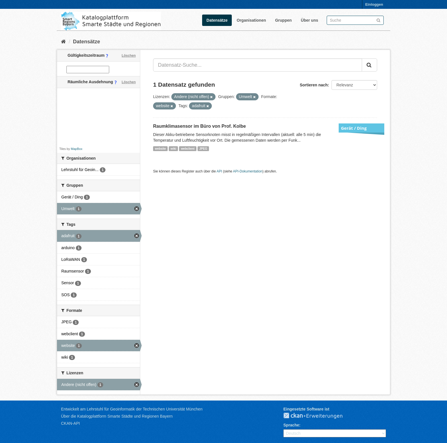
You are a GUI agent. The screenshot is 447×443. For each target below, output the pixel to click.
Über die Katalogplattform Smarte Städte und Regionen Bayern (116, 416)
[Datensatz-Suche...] (257, 65)
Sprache (291, 425)
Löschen (129, 56)
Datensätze (216, 20)
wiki (173, 148)
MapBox (76, 149)
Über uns (309, 20)
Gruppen (283, 20)
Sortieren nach (314, 85)
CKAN (317, 415)
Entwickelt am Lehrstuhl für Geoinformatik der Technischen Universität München (131, 409)
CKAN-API (70, 423)
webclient (188, 148)
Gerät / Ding (354, 128)
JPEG (203, 148)
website (160, 148)
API (219, 171)
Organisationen (251, 20)
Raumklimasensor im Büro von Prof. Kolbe (199, 126)
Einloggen (374, 4)
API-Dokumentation (247, 171)
